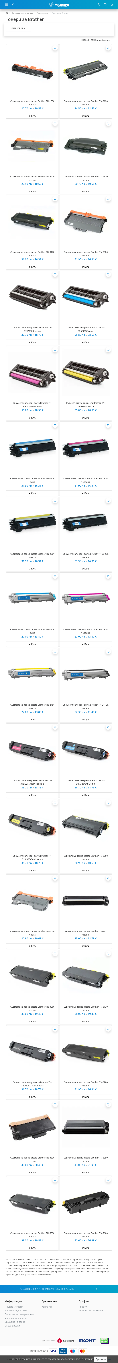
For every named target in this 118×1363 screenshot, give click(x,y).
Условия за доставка (16, 1310)
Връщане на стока (15, 1321)
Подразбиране (102, 39)
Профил (83, 1306)
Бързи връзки (12, 1325)
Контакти (47, 1306)
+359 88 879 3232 (64, 1288)
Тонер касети (43, 13)
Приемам (101, 1359)
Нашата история (14, 1306)
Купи (32, 115)
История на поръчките (91, 1310)
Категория (18, 28)
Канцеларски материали (23, 13)
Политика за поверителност (20, 1314)
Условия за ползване (16, 1318)
